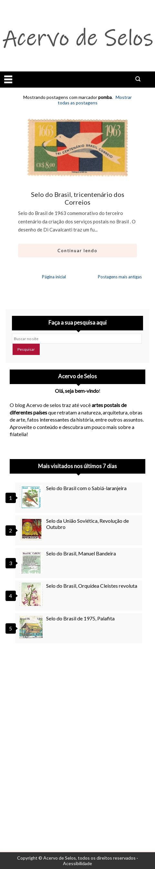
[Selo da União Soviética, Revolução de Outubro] (32, 529)
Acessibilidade (77, 863)
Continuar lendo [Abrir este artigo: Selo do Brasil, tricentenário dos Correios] (77, 250)
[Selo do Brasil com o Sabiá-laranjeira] (32, 496)
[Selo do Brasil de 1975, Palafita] (32, 626)
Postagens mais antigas (120, 276)
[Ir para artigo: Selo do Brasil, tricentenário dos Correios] (77, 148)
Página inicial (54, 276)
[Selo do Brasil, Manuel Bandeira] (32, 562)
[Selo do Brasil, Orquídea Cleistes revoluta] (32, 594)
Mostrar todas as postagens (95, 99)
